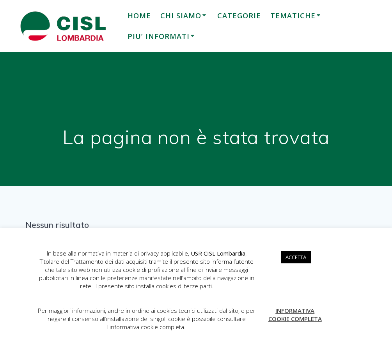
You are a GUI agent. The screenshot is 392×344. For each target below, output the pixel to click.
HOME (139, 15)
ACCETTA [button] (296, 257)
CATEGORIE (239, 15)
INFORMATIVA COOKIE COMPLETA (295, 315)
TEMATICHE (293, 15)
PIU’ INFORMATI (159, 36)
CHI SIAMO (180, 15)
